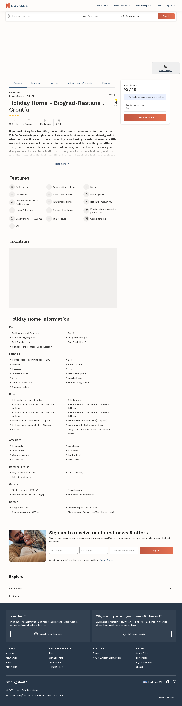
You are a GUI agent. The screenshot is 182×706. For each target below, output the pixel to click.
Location (53, 83)
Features (35, 83)
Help (159, 5)
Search (166, 16)
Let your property (143, 5)
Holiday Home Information (80, 83)
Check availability (145, 117)
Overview (17, 83)
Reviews (106, 83)
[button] (100, 16)
